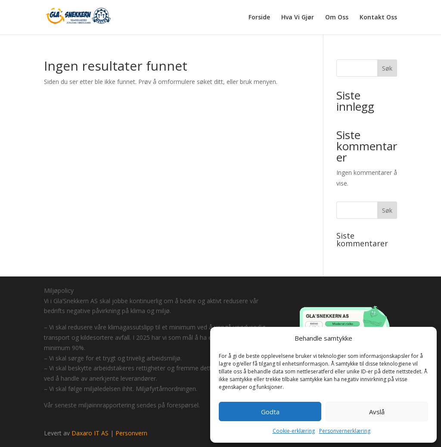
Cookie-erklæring (294, 431)
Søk (387, 68)
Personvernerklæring (344, 431)
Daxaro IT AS (90, 433)
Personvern (131, 433)
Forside (259, 17)
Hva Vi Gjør (297, 17)
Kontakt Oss (378, 17)
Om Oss (336, 17)
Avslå (377, 411)
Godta (270, 411)
